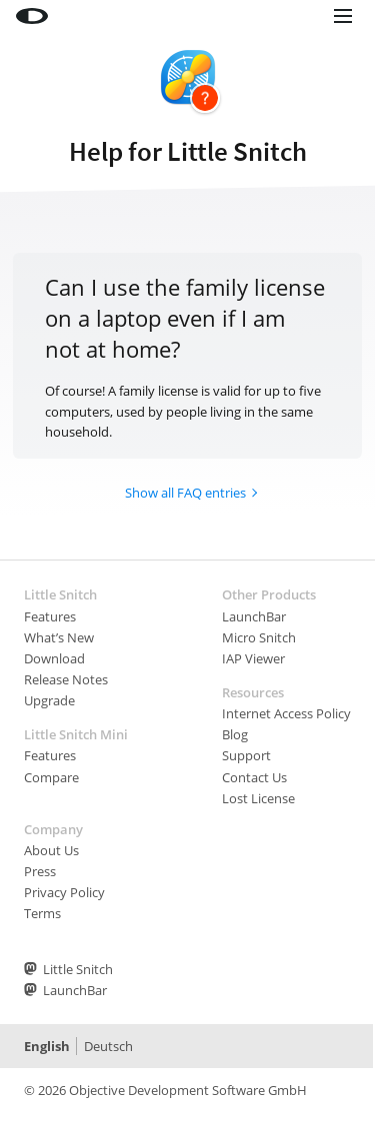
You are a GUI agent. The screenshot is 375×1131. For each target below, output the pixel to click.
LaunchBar (254, 616)
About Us (51, 850)
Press (40, 871)
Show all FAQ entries (185, 493)
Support (246, 755)
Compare (51, 777)
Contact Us (254, 777)
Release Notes (66, 679)
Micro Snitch (259, 637)
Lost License (258, 798)
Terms (42, 913)
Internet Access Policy (286, 713)
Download (54, 658)
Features (50, 616)
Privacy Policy (64, 892)
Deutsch (108, 1046)
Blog (235, 734)
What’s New (59, 637)
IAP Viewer (253, 658)
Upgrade (49, 700)
